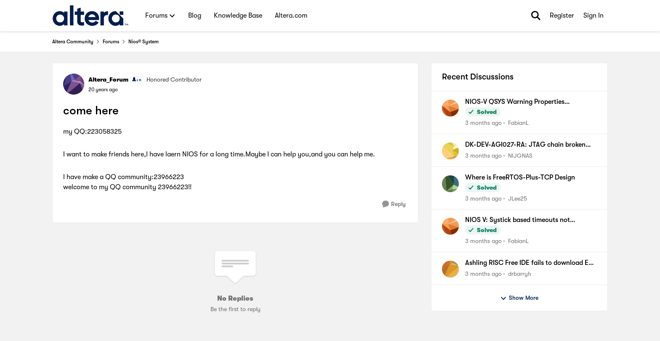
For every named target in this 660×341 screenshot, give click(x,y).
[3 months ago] (483, 123)
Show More (519, 298)
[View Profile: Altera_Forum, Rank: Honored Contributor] (73, 84)
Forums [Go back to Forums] (111, 42)
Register (562, 15)
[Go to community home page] (90, 15)
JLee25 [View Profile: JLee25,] (517, 198)
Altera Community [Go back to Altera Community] (72, 42)
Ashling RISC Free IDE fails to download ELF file (530, 263)
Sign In (593, 15)
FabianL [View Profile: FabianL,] (518, 122)
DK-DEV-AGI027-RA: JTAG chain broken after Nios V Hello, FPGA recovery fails (525, 145)
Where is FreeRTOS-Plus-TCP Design (520, 177)
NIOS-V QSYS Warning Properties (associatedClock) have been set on (517, 102)
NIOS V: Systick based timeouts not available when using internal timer (517, 220)
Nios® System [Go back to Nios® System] (143, 42)
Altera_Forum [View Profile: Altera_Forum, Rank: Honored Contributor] (108, 79)
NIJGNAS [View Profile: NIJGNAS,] (520, 155)
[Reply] (394, 204)
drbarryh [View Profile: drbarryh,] (519, 273)
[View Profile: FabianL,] (450, 108)
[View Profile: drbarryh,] (450, 269)
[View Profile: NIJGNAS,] (450, 151)
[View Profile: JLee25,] (450, 183)
